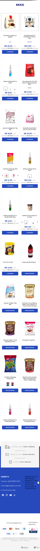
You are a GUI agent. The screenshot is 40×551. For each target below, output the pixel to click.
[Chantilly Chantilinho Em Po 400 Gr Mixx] (30, 122)
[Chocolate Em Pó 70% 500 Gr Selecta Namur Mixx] (30, 79)
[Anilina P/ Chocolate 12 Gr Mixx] (30, 213)
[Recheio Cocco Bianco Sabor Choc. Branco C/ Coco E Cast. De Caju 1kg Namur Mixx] (30, 296)
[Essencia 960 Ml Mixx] (30, 257)
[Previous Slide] (2, 175)
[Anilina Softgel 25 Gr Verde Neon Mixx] (10, 213)
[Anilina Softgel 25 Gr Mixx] (30, 166)
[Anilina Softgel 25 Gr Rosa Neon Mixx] (10, 412)
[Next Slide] (18, 175)
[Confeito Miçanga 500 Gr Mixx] (10, 166)
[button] (10, 42)
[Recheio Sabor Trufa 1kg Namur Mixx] (10, 333)
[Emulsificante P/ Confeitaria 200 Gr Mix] (30, 33)
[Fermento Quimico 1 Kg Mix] (10, 33)
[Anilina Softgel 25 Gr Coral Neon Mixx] (30, 412)
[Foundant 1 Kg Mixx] (30, 333)
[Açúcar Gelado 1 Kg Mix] (10, 296)
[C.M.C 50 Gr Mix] (10, 257)
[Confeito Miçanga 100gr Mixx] (10, 372)
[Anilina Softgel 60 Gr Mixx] (10, 79)
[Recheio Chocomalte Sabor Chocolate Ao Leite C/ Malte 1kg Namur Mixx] (30, 372)
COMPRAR (10, 52)
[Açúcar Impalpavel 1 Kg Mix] (10, 122)
